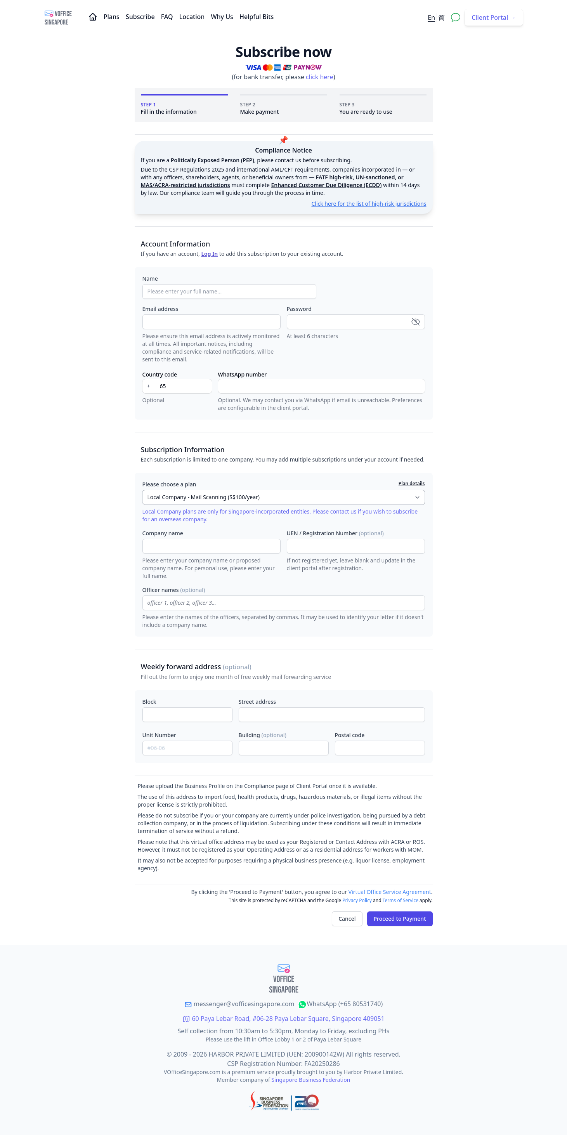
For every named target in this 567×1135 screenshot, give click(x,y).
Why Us (222, 16)
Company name (162, 533)
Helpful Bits (256, 16)
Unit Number (159, 735)
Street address (257, 701)
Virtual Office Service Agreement (390, 892)
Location (192, 16)
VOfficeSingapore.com (193, 1072)
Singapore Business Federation (310, 1079)
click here (319, 77)
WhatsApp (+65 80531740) (340, 1004)
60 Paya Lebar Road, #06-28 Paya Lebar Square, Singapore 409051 (283, 1018)
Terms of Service (400, 900)
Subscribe (141, 16)
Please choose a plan (169, 484)
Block (149, 701)
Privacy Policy (357, 900)
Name (150, 278)
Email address (160, 308)
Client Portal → (494, 17)
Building (262, 735)
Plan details (412, 484)
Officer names (173, 590)
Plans (112, 16)
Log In (209, 253)
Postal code (350, 735)
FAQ (168, 16)
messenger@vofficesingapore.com (239, 1004)
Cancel (346, 918)
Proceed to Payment (400, 918)
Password (299, 308)
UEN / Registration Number (335, 533)
